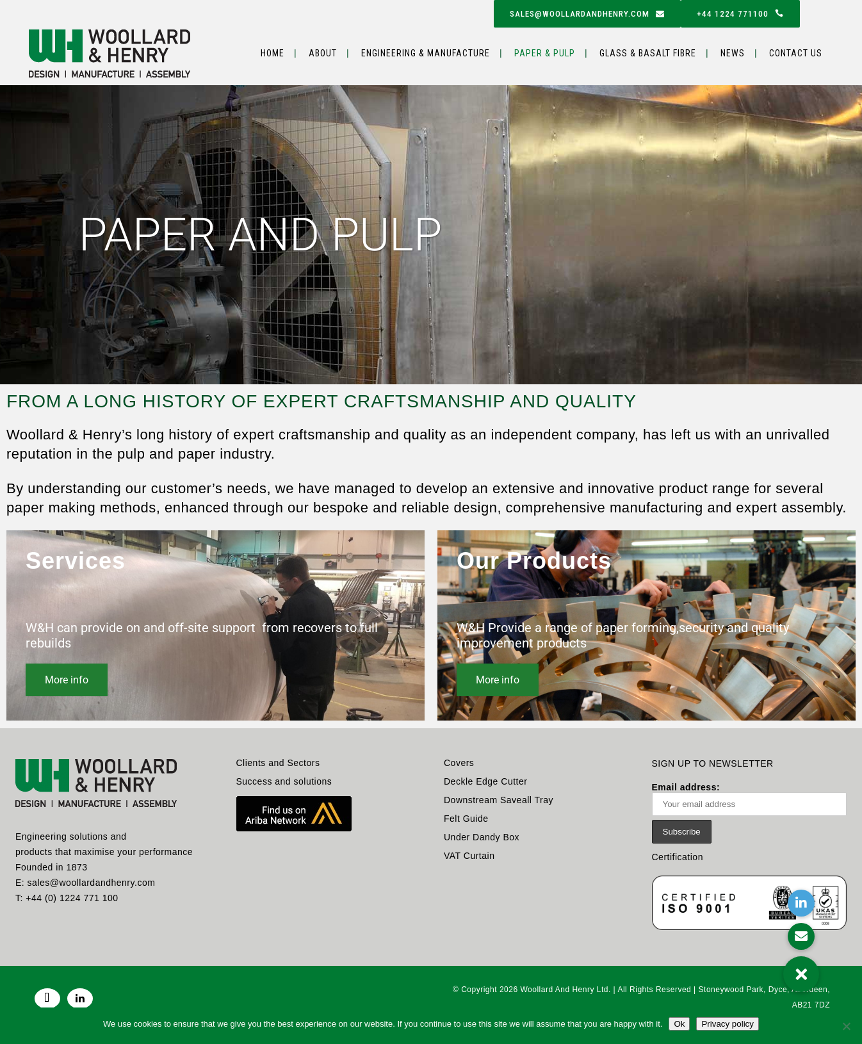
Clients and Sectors (278, 763)
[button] (801, 974)
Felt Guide (466, 818)
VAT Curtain (469, 856)
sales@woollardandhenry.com (587, 14)
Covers (459, 763)
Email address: (749, 799)
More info (66, 680)
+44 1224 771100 (740, 14)
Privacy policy (727, 1024)
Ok (679, 1024)
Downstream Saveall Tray (498, 800)
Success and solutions (284, 781)
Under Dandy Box (481, 837)
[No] (846, 1026)
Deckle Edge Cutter (485, 781)
